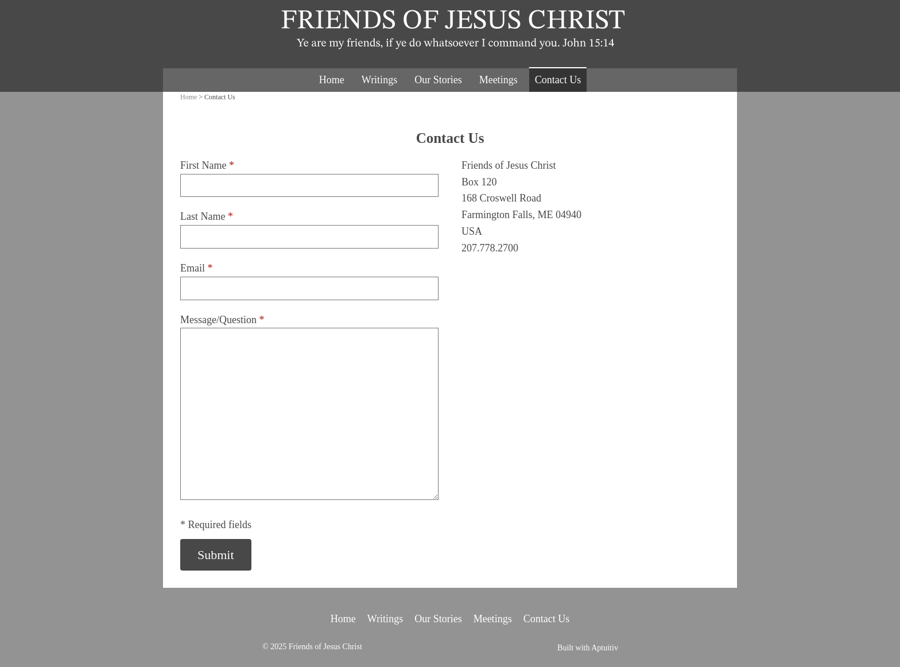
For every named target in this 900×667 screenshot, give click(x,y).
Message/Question (222, 319)
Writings (385, 619)
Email (196, 268)
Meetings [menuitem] (498, 80)
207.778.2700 (489, 248)
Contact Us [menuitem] (558, 80)
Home (188, 97)
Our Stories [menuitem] (438, 80)
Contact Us (546, 619)
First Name (207, 165)
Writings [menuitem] (379, 80)
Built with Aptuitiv (587, 648)
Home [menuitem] (331, 80)
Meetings (493, 619)
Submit (215, 555)
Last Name (206, 216)
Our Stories (438, 619)
